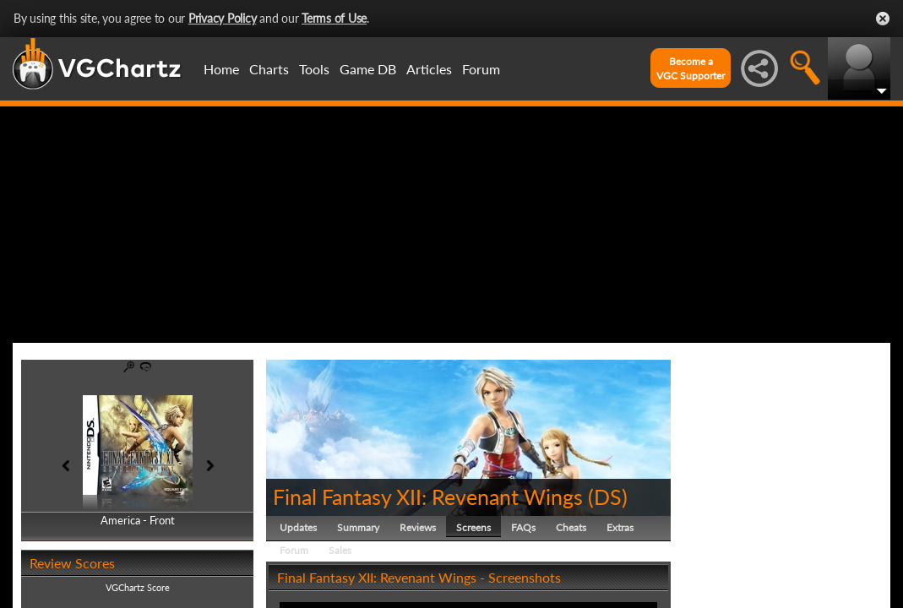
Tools (314, 69)
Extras (620, 527)
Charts (269, 69)
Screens (473, 527)
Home (221, 69)
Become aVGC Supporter (690, 68)
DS (608, 496)
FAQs (523, 527)
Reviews (418, 527)
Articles (429, 69)
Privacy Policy (222, 18)
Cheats (571, 527)
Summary (358, 527)
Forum (481, 69)
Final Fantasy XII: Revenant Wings (428, 496)
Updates (298, 527)
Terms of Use (334, 18)
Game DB (368, 69)
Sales (340, 550)
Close (882, 18)
